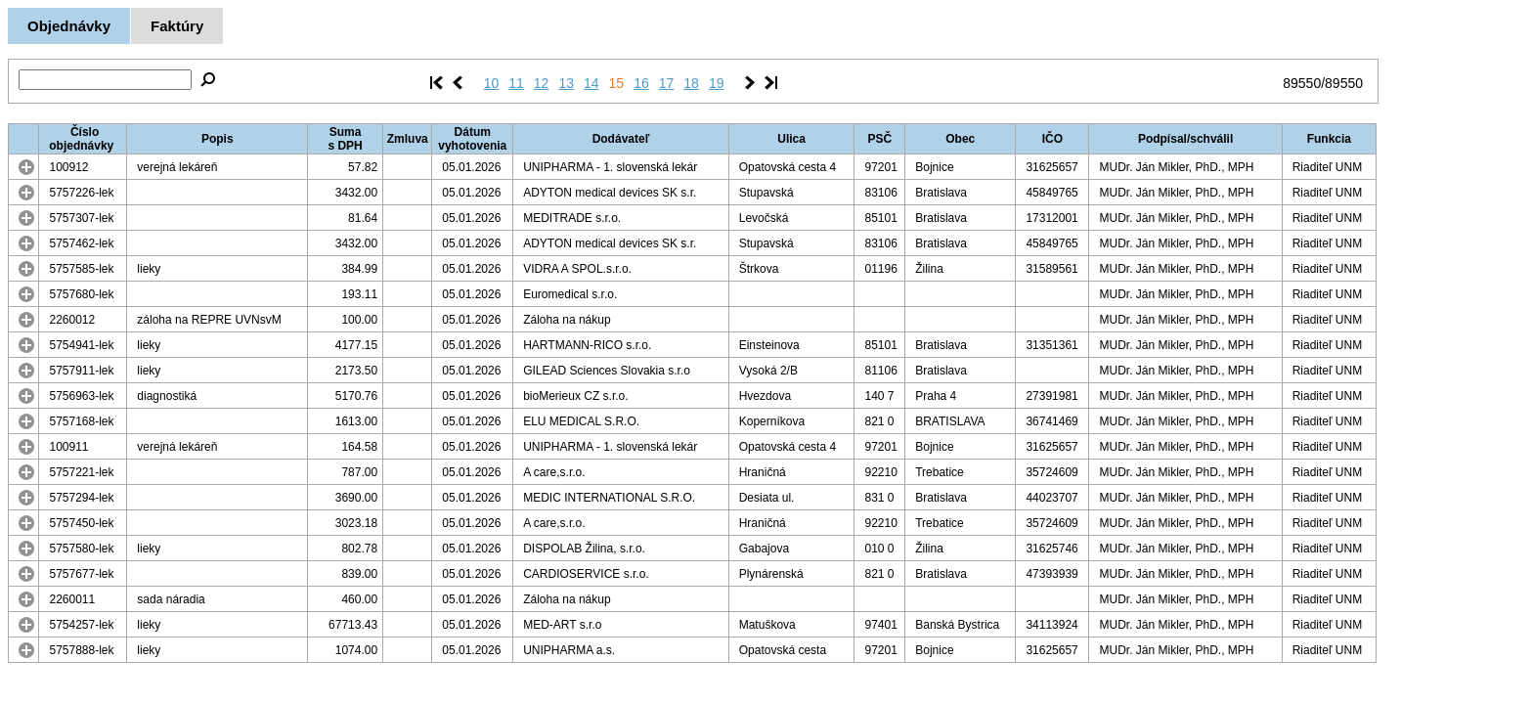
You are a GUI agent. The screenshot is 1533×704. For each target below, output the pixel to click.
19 (716, 83)
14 (591, 83)
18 (691, 83)
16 (641, 83)
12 (541, 83)
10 (492, 83)
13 (566, 83)
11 (516, 83)
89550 (1302, 83)
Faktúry (177, 26)
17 (667, 83)
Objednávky (68, 26)
